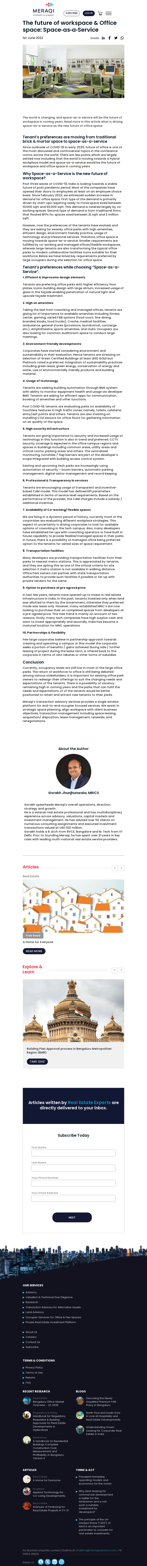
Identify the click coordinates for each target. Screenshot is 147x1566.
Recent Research (36, 1391)
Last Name (39, 1162)
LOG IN (89, 13)
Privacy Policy (34, 1367)
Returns (30, 1377)
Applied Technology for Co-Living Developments (49, 1494)
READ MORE (34, 951)
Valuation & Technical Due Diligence (49, 1297)
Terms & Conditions (39, 1360)
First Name (39, 1147)
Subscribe (32, 1347)
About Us (31, 1332)
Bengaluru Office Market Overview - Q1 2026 (48, 1403)
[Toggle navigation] (108, 13)
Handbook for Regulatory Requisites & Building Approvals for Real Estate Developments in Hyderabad (49, 1423)
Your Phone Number (45, 1178)
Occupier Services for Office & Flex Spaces (53, 1317)
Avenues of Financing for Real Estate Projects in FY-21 (51, 1508)
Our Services (33, 1285)
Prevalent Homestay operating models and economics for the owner (95, 1480)
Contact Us (33, 1342)
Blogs (81, 1391)
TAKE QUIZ (37, 1061)
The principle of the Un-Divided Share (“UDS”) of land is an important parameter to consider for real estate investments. (96, 1526)
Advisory (31, 1292)
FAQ (28, 1383)
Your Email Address (45, 1193)
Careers (31, 1337)
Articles (29, 1470)
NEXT (72, 1217)
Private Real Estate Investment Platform (51, 1322)
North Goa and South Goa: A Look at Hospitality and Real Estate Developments (103, 1416)
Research (32, 1302)
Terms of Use (34, 1372)
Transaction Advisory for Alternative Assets (53, 1307)
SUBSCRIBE (72, 13)
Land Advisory (35, 1312)
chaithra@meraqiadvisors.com (95, 1550)
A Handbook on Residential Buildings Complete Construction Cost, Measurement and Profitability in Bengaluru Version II (50, 1449)
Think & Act (85, 1470)
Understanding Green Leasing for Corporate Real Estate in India (104, 1430)
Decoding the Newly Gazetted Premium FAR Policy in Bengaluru (101, 1402)
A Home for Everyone (46, 1480)
